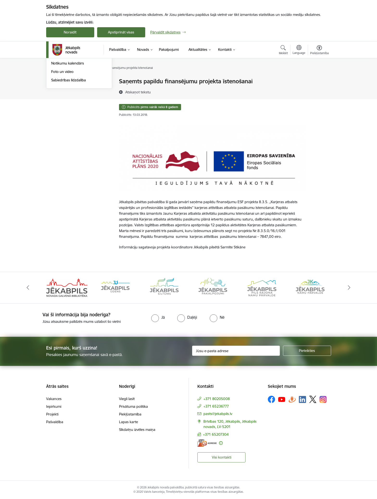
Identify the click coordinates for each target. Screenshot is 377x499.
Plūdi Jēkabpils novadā (69, 90)
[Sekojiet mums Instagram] (323, 399)
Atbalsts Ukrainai (64, 98)
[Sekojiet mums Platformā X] (312, 399)
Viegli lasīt (127, 398)
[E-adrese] (207, 443)
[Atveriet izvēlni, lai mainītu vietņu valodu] (299, 50)
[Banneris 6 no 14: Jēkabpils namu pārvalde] (310, 287)
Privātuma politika (133, 406)
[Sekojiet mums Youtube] (281, 399)
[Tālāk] (349, 287)
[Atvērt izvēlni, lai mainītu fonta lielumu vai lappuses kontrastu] (319, 50)
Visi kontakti (221, 457)
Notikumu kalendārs (67, 115)
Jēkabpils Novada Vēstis (70, 106)
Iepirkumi (53, 406)
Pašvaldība (54, 422)
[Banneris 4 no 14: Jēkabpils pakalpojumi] (213, 287)
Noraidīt (70, 32)
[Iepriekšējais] (28, 287)
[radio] (158, 317)
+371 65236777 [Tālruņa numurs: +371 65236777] (216, 406)
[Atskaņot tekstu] (138, 92)
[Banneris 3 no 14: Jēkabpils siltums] (164, 287)
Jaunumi (58, 81)
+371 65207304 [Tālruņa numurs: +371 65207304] (216, 434)
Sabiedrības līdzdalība (68, 132)
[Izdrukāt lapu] (319, 79)
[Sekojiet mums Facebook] (271, 399)
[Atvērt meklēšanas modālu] (283, 50)
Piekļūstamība (130, 414)
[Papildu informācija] (221, 443)
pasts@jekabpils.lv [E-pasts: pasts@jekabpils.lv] (217, 413)
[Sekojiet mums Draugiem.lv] (292, 399)
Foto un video (62, 123)
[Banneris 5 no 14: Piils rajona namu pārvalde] (261, 287)
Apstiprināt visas (121, 32)
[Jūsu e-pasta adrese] (236, 351)
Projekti (52, 414)
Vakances (54, 398)
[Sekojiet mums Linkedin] (302, 399)
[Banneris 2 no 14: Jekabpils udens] (115, 287)
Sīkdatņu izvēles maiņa (137, 429)
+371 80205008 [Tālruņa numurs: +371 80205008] (216, 398)
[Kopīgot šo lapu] (319, 91)
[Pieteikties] (307, 351)
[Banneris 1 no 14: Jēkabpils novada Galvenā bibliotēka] (67, 287)
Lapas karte (128, 422)
